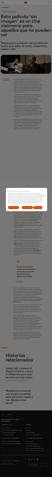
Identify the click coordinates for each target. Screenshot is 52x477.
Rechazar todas (38, 207)
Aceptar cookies (27, 207)
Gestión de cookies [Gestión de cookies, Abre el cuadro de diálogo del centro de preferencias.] (13, 207)
